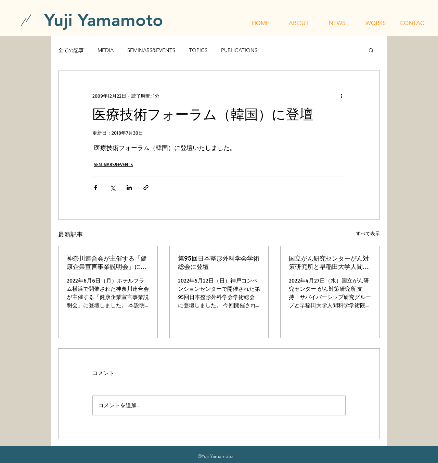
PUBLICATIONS (239, 50)
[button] (299, 23)
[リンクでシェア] (146, 187)
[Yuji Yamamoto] (103, 20)
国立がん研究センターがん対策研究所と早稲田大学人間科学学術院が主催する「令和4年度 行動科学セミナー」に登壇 (330, 262)
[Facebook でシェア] (95, 187)
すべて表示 (368, 233)
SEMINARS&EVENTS (151, 50)
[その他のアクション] (341, 95)
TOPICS (198, 50)
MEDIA (106, 50)
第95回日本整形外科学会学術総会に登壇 (218, 262)
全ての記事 (71, 50)
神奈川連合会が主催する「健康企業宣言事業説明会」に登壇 (107, 262)
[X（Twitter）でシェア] (112, 187)
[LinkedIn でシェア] (129, 187)
